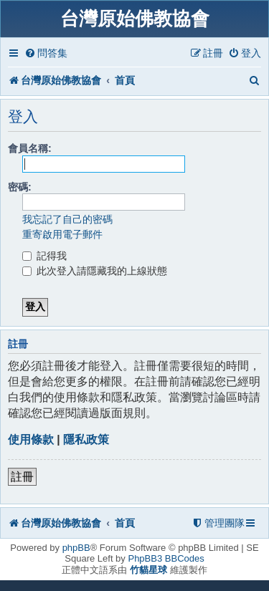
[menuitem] (45, 53)
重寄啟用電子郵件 (62, 234)
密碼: (20, 187)
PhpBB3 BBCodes (166, 558)
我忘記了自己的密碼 (67, 219)
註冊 (22, 477)
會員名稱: (30, 148)
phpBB (76, 547)
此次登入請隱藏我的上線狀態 (94, 271)
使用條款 (31, 439)
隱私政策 (86, 439)
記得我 (44, 255)
